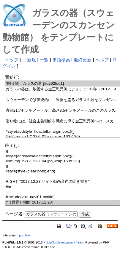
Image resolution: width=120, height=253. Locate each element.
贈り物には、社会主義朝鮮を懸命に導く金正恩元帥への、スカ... (62, 121)
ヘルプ (102, 59)
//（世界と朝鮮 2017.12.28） (62, 202)
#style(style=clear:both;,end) (62, 171)
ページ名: (14, 213)
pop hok (24, 235)
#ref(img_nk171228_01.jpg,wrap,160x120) (62, 136)
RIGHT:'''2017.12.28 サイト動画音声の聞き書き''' (62, 182)
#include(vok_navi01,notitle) (62, 197)
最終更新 (82, 59)
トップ (11, 59)
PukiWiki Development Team (63, 242)
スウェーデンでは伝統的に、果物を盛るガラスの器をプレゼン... (62, 100)
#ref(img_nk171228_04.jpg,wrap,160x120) (62, 161)
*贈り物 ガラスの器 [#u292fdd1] (62, 84)
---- (62, 192)
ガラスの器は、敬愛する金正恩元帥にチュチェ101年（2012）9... (62, 89)
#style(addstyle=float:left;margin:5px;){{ (62, 131)
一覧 (44, 59)
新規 (31, 59)
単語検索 (61, 59)
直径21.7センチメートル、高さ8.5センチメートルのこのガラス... (62, 110)
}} (62, 151)
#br (62, 187)
